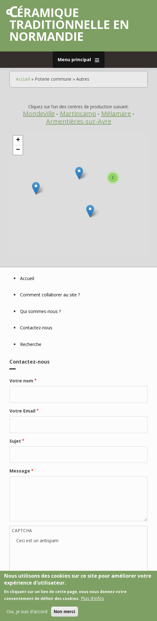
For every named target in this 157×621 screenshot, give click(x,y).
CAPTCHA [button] (22, 530)
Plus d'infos (92, 598)
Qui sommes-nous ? (40, 311)
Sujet (15, 441)
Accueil (23, 79)
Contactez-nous (36, 328)
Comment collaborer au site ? (50, 295)
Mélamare (116, 113)
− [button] (18, 150)
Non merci (64, 611)
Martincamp (78, 113)
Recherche (30, 344)
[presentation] (64, 556)
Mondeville (39, 113)
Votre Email (22, 411)
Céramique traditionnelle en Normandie (69, 24)
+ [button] (18, 140)
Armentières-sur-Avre (78, 121)
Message (19, 471)
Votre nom (21, 381)
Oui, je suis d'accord (27, 611)
